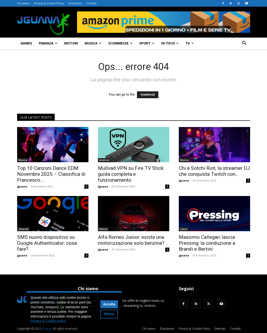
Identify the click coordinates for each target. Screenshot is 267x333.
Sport (146, 43)
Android (104, 160)
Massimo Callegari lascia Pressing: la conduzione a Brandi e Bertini (207, 243)
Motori (71, 43)
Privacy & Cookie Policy (49, 3)
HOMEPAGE (148, 94)
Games (26, 43)
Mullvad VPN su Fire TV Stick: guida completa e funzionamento (131, 174)
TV (189, 43)
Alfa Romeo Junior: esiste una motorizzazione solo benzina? (131, 240)
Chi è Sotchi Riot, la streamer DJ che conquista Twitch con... (214, 171)
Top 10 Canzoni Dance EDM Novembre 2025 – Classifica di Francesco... (51, 174)
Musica (93, 43)
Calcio (183, 229)
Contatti (92, 3)
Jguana (22, 186)
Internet (23, 229)
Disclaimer (75, 3)
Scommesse (120, 43)
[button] (244, 43)
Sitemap (219, 329)
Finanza (48, 43)
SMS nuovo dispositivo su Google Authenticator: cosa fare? (47, 243)
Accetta (109, 304)
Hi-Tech (170, 43)
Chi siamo (23, 3)
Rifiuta (109, 314)
